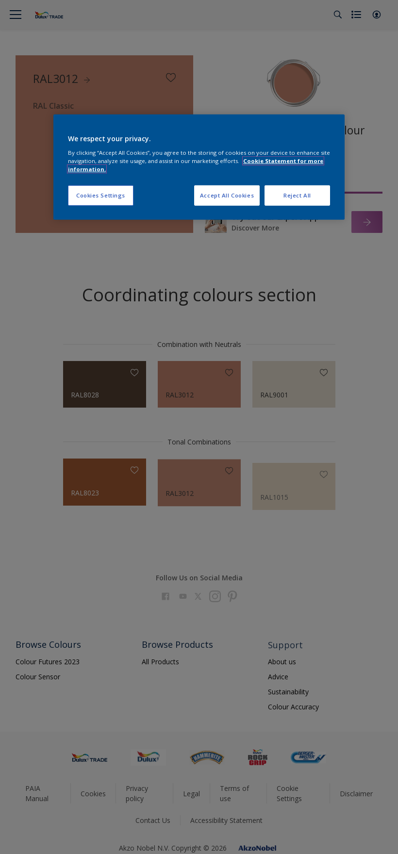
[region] (199, 167)
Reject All (297, 195)
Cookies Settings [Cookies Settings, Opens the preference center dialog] (100, 195)
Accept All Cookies (227, 195)
